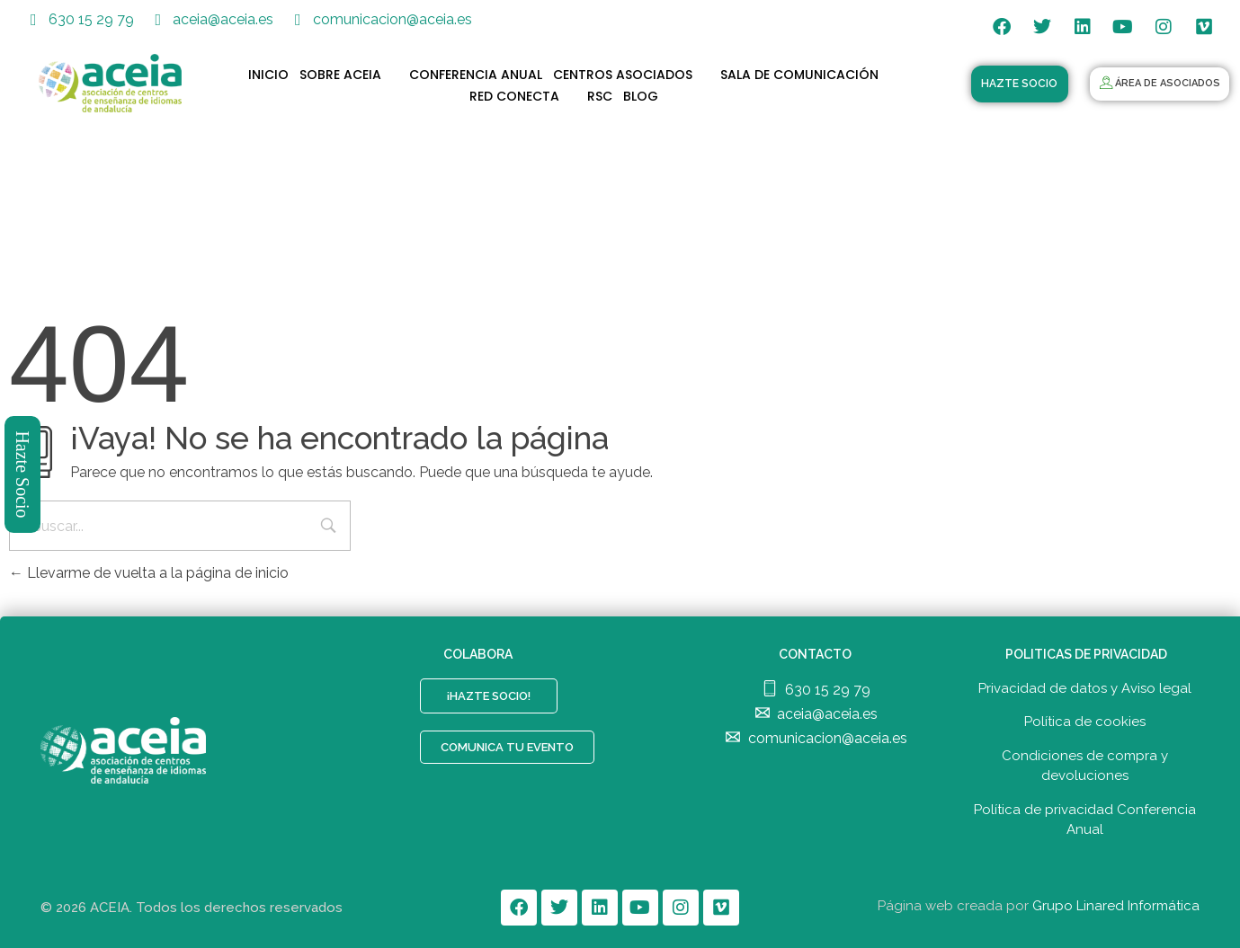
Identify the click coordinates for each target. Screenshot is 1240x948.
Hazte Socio (23, 474)
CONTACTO (815, 654)
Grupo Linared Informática (1116, 906)
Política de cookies (1085, 721)
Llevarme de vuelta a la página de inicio (149, 572)
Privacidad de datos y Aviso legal (1084, 688)
